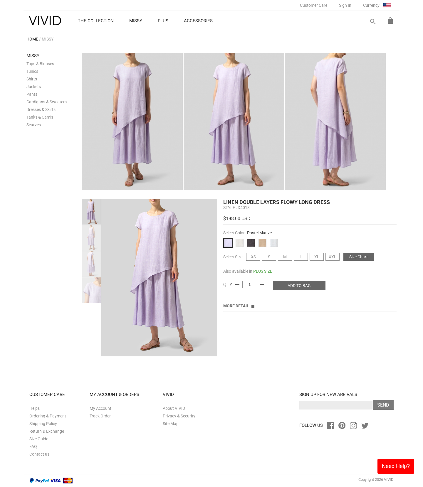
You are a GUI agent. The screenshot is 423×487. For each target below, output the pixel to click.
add (262, 284)
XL (316, 257)
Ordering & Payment (47, 416)
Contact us (39, 454)
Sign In (345, 5)
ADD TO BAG (299, 285)
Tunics (32, 71)
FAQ (33, 446)
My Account (100, 408)
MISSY (47, 39)
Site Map (171, 423)
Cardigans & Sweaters (46, 102)
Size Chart (358, 257)
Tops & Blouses (40, 63)
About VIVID (174, 408)
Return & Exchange (46, 431)
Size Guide (38, 439)
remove (237, 284)
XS (253, 257)
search (372, 21)
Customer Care (313, 5)
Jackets (33, 86)
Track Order (100, 416)
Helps (34, 408)
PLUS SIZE (262, 271)
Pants (31, 94)
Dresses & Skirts (41, 109)
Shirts (31, 79)
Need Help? (396, 466)
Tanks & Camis (39, 117)
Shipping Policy (43, 423)
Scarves (33, 124)
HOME (32, 39)
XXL (332, 257)
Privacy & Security (179, 416)
